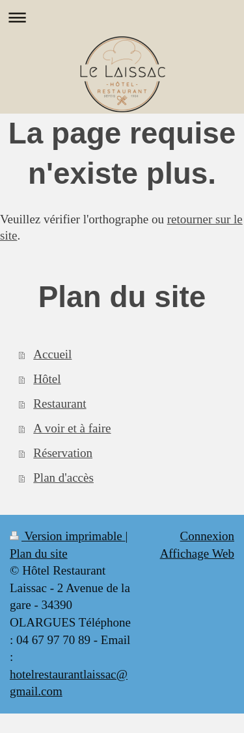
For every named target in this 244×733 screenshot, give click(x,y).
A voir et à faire (72, 428)
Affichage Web (197, 553)
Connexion (207, 536)
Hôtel (47, 379)
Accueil (52, 354)
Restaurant (59, 403)
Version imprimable (68, 536)
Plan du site (39, 553)
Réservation (62, 453)
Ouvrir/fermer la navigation (122, 17)
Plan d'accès (63, 477)
